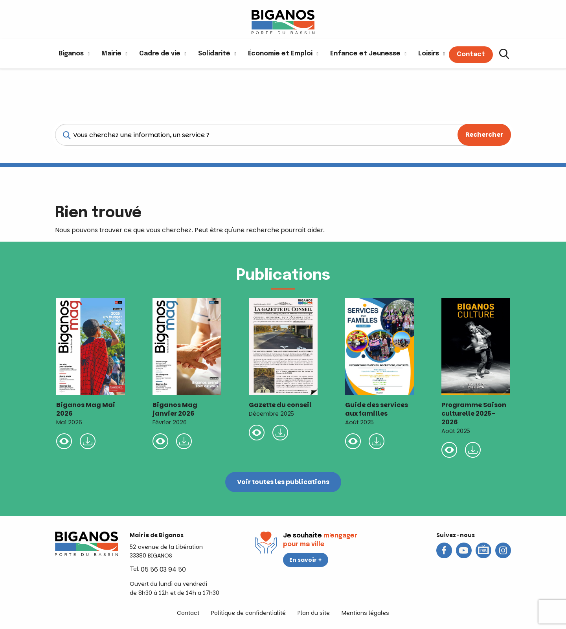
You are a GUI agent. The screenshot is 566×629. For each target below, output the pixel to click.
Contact (188, 613)
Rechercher (484, 134)
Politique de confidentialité (248, 613)
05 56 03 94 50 (163, 569)
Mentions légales (365, 613)
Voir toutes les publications (283, 481)
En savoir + (305, 560)
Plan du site (314, 613)
